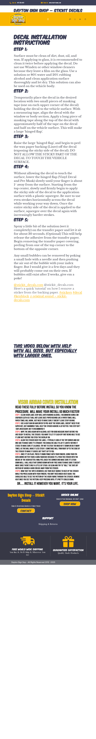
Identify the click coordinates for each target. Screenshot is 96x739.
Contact (26, 511)
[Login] (80, 19)
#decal (77, 292)
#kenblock (21, 296)
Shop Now (70, 504)
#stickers (65, 292)
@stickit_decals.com (28, 285)
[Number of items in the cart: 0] (85, 19)
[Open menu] (47, 19)
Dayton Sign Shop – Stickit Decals (48, 10)
